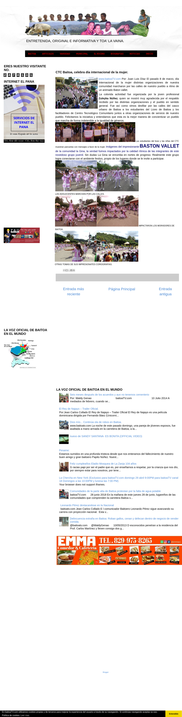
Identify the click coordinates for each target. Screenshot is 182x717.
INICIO (149, 53)
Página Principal (121, 289)
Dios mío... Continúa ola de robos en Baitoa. (96, 422)
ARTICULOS (48, 53)
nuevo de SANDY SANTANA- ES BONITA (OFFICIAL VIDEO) (106, 436)
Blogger (106, 672)
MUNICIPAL (82, 53)
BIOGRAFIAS (117, 53)
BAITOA (32, 53)
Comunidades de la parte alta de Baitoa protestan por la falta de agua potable (115, 491)
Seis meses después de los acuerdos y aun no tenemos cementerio (109, 394)
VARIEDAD (65, 53)
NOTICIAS (135, 53)
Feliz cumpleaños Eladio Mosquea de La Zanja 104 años (103, 463)
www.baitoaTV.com (110, 78)
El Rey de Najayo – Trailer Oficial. (79, 408)
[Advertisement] (76, 343)
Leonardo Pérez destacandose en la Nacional (87, 505)
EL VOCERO (99, 53)
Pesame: (64, 450)
